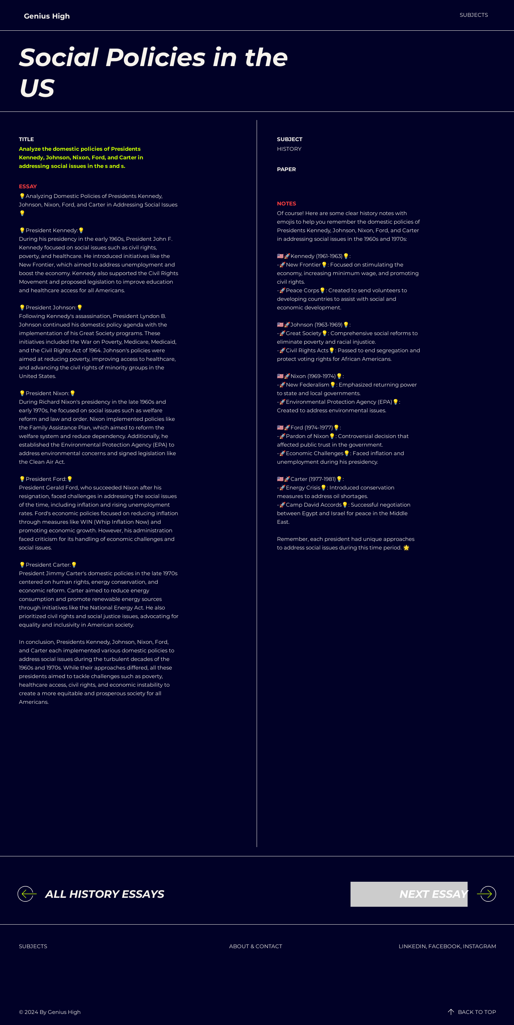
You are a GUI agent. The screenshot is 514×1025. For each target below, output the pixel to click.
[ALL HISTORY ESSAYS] (104, 894)
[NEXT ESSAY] (409, 894)
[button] (473, 14)
